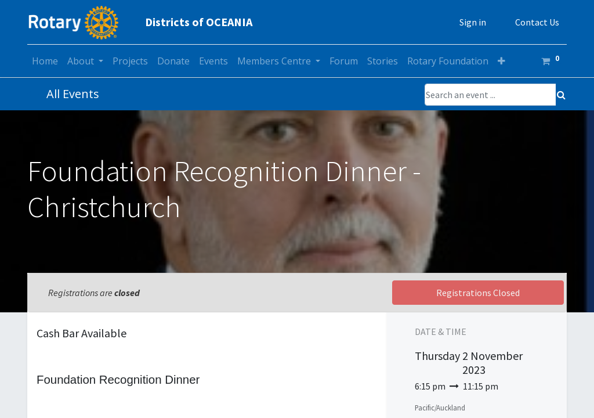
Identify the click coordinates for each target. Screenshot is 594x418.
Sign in (472, 22)
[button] (501, 61)
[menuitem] (45, 61)
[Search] (561, 95)
